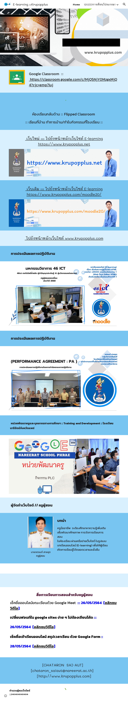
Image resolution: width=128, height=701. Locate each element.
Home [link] (76, 4)
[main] (73, 79)
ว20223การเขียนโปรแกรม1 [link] (100, 4)
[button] (124, 4)
